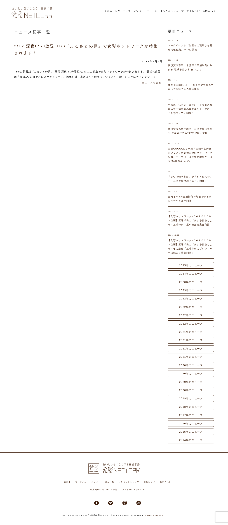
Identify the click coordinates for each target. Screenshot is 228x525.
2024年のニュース (191, 273)
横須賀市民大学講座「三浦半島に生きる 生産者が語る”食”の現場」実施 (190, 130)
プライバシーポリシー (133, 489)
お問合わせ (210, 11)
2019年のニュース (191, 398)
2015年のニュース (191, 431)
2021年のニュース (191, 331)
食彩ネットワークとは (129, 11)
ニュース (159, 11)
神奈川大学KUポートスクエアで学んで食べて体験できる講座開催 (191, 87)
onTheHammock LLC (155, 515)
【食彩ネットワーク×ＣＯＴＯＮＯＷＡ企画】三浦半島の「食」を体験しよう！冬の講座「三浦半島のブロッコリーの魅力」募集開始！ (190, 246)
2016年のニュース (191, 423)
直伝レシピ (195, 11)
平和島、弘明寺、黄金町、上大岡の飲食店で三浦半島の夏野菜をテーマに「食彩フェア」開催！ (190, 109)
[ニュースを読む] (152, 83)
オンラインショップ (177, 11)
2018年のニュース (191, 406)
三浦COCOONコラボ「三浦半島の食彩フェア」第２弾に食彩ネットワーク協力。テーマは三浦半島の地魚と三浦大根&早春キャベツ (190, 154)
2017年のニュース (191, 415)
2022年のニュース (191, 298)
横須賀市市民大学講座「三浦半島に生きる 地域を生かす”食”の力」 (190, 67)
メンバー (147, 11)
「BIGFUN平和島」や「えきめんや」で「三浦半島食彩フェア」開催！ (190, 178)
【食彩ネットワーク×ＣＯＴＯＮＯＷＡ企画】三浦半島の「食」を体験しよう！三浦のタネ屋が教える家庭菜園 (190, 220)
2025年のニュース (191, 265)
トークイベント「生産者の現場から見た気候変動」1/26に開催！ (190, 47)
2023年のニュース (191, 282)
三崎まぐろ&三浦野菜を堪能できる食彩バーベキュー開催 (190, 198)
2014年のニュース (191, 440)
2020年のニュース (191, 365)
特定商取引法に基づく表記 (103, 489)
